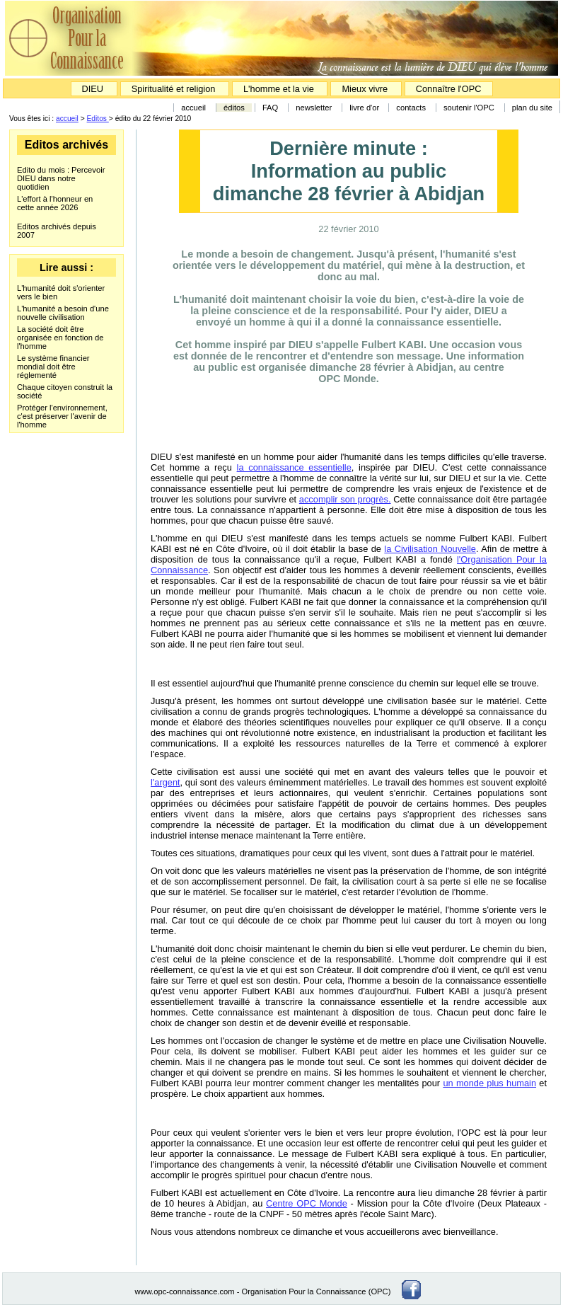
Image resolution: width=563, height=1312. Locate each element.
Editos (98, 118)
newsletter (314, 107)
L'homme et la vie (278, 89)
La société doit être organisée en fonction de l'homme (60, 337)
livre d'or (365, 107)
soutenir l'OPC (468, 107)
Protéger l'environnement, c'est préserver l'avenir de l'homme (62, 416)
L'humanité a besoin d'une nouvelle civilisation (63, 312)
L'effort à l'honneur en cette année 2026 (55, 203)
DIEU (94, 89)
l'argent (165, 782)
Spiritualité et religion (175, 89)
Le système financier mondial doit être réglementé (53, 366)
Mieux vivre (366, 89)
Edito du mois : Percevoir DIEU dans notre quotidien (61, 178)
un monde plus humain (489, 1083)
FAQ (270, 107)
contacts (411, 107)
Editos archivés (66, 145)
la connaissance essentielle (294, 467)
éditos (234, 107)
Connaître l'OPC (449, 89)
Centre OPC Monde (306, 1203)
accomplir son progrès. (345, 499)
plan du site (532, 107)
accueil (193, 107)
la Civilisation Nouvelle (430, 548)
